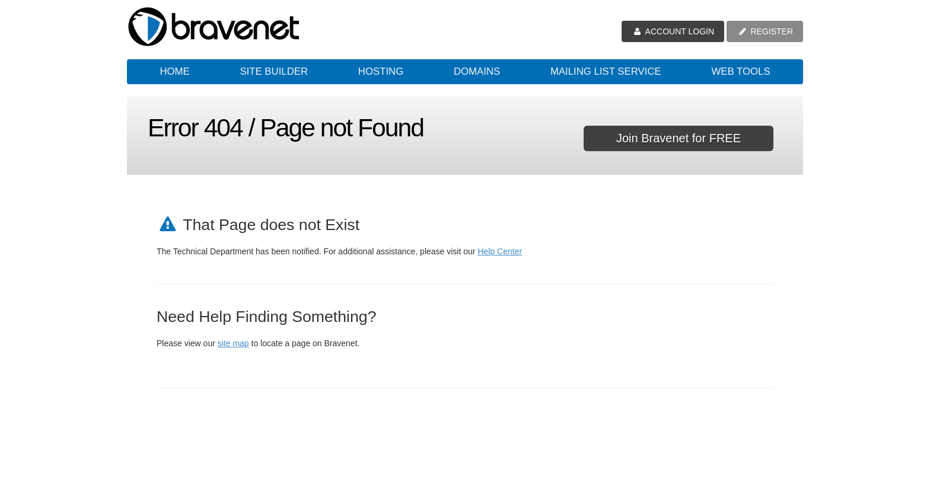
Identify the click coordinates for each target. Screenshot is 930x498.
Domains (477, 71)
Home (174, 71)
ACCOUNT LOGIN (673, 31)
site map (233, 343)
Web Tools (740, 71)
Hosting (380, 71)
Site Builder (274, 71)
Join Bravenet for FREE (678, 138)
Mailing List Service (605, 71)
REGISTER (765, 31)
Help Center (499, 251)
